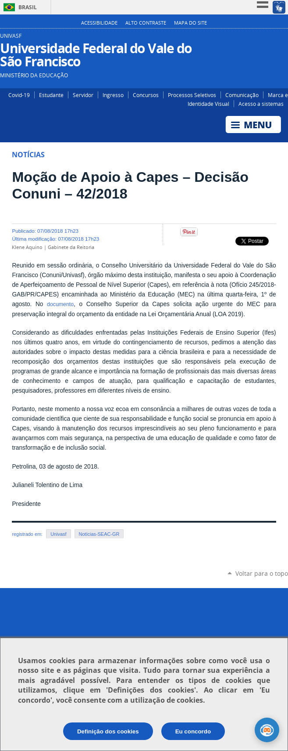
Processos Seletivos (192, 94)
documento (60, 304)
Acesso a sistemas (261, 103)
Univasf (58, 534)
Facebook (269, 39)
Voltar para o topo (261, 573)
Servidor (83, 94)
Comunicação (242, 94)
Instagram (256, 39)
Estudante (51, 94)
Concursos (146, 94)
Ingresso (113, 94)
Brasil (27, 7)
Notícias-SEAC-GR (99, 534)
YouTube (282, 39)
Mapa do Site (190, 23)
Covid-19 (19, 94)
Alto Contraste (145, 23)
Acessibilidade (99, 23)
